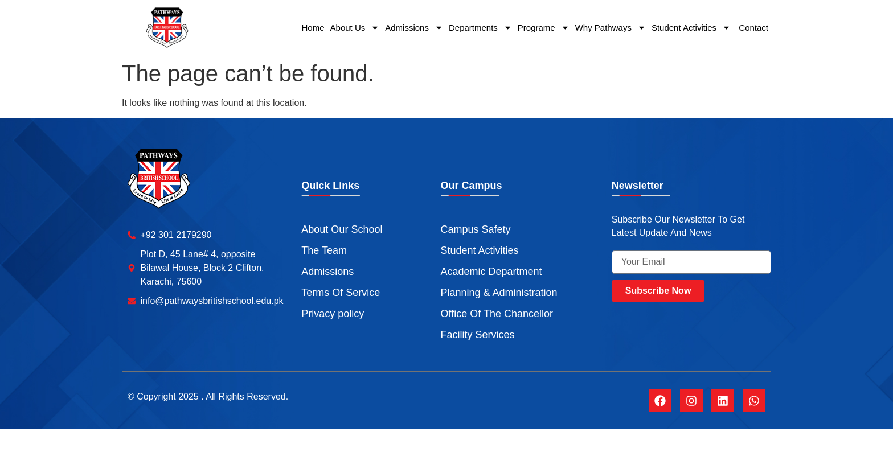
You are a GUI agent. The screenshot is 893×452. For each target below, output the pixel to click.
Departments (480, 28)
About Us (355, 28)
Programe (544, 28)
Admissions (414, 28)
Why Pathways (610, 28)
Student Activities (691, 28)
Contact (752, 27)
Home (313, 27)
